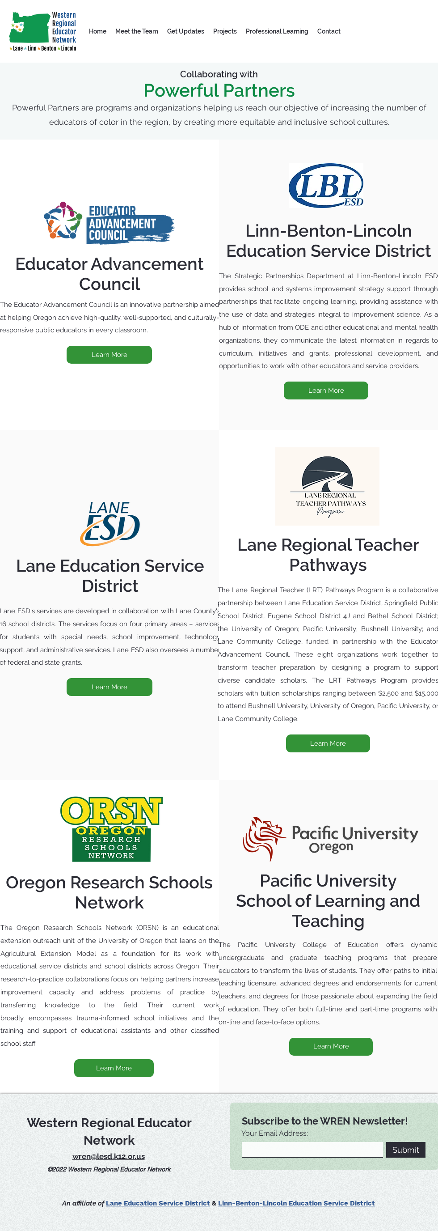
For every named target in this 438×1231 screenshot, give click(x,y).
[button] (137, 31)
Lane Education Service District (158, 1203)
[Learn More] (109, 355)
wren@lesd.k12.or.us (108, 1156)
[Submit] (405, 1150)
